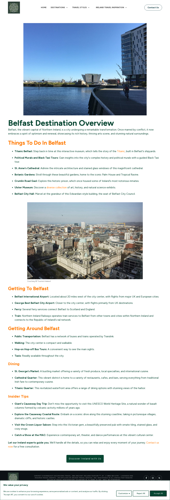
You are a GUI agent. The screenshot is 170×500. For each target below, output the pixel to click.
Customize (123, 493)
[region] (85, 490)
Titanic (121, 151)
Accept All (158, 493)
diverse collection (56, 187)
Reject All (141, 493)
